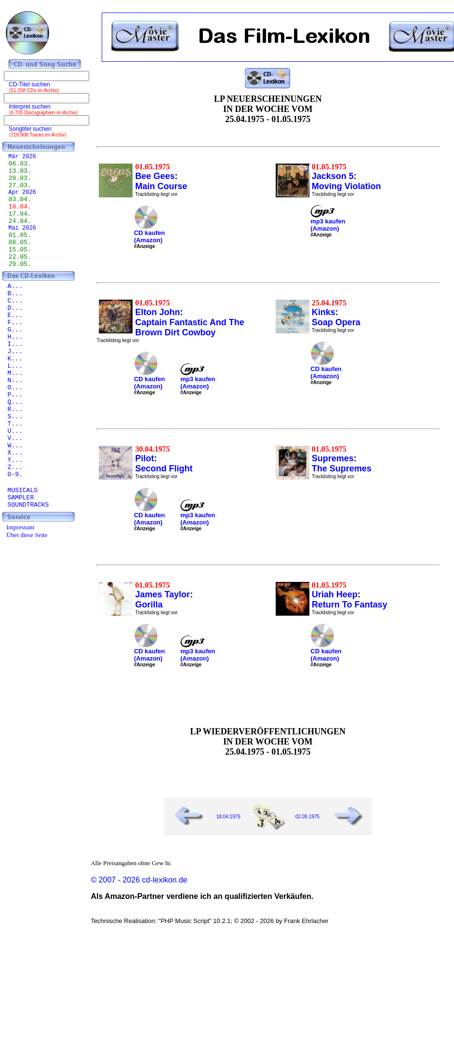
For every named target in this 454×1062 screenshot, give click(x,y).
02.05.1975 (307, 816)
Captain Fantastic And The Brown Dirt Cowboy (189, 327)
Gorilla (148, 604)
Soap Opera (336, 322)
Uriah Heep (335, 594)
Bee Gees (154, 176)
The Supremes (342, 468)
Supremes (333, 458)
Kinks (323, 312)
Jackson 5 (333, 176)
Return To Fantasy (349, 604)
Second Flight (163, 468)
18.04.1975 (228, 816)
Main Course (161, 186)
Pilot (144, 458)
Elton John (157, 312)
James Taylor (162, 594)
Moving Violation (346, 186)
